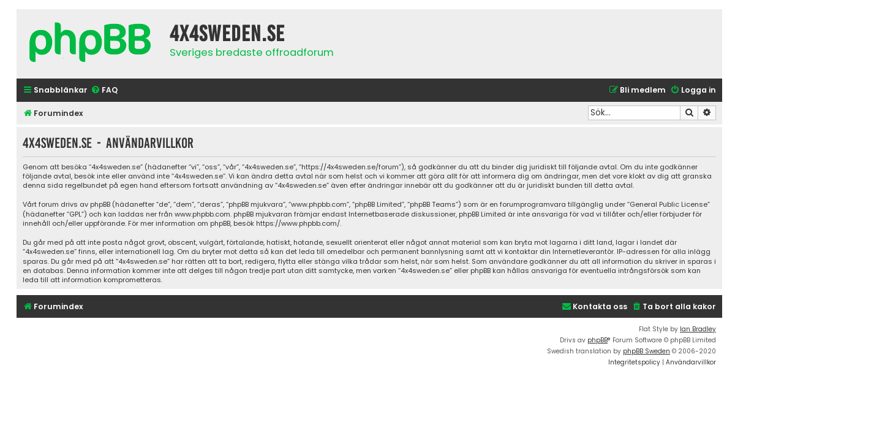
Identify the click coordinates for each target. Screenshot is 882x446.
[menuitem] (104, 90)
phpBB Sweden (646, 351)
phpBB (597, 340)
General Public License (668, 204)
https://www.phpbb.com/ (298, 223)
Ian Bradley (698, 329)
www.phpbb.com (202, 214)
